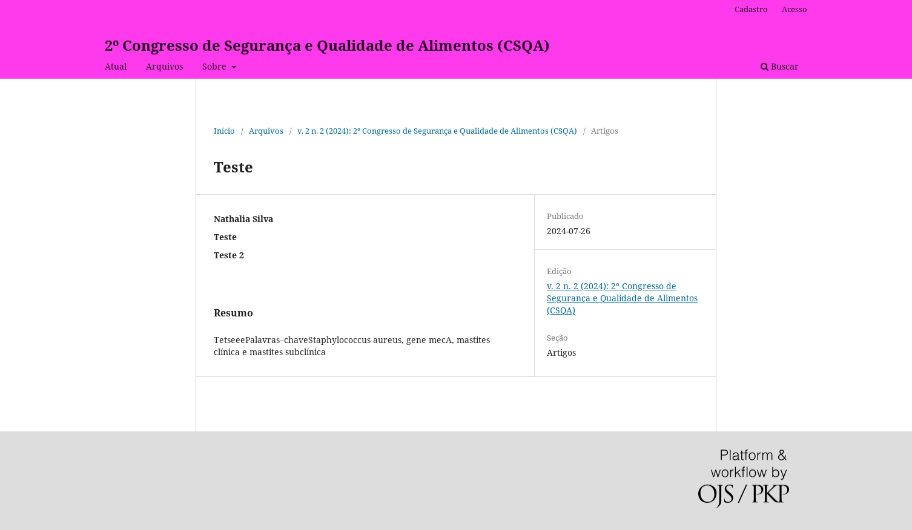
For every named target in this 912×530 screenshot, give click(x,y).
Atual (116, 66)
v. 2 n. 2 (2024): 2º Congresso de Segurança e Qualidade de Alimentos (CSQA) (437, 130)
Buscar (780, 66)
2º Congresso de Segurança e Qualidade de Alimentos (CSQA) (327, 45)
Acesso (794, 9)
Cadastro (751, 9)
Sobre (215, 66)
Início (224, 130)
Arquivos (164, 66)
